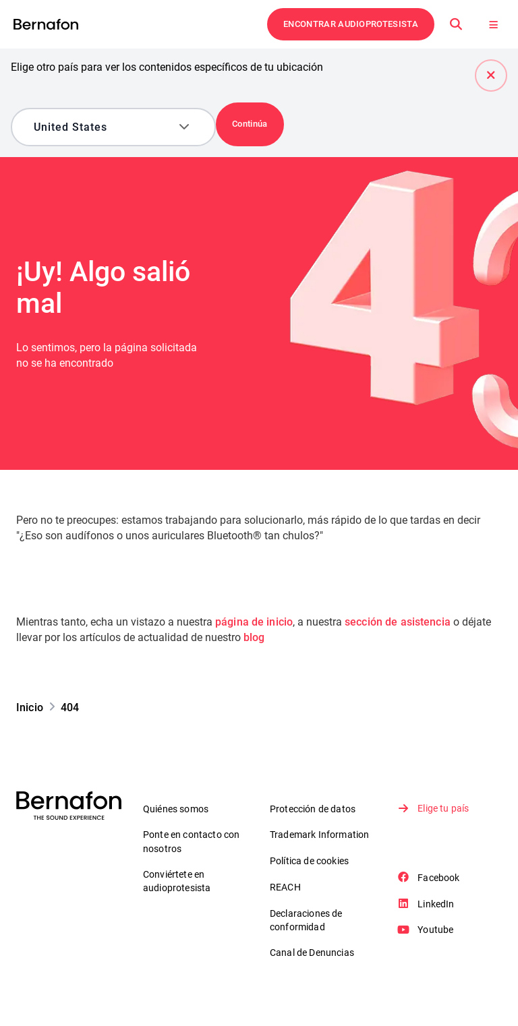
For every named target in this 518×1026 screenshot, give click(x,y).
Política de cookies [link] (309, 860)
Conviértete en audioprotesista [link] (176, 882)
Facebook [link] (430, 877)
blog (254, 637)
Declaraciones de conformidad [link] (306, 920)
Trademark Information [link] (319, 834)
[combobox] (103, 127)
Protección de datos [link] (312, 809)
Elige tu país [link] (434, 808)
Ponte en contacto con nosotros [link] (191, 841)
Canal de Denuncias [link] (312, 953)
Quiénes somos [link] (175, 809)
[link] (45, 24)
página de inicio (255, 621)
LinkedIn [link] (427, 904)
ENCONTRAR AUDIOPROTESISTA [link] (350, 24)
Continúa (250, 124)
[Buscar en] (456, 24)
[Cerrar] (491, 75)
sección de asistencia (401, 621)
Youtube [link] (427, 930)
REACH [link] (285, 887)
